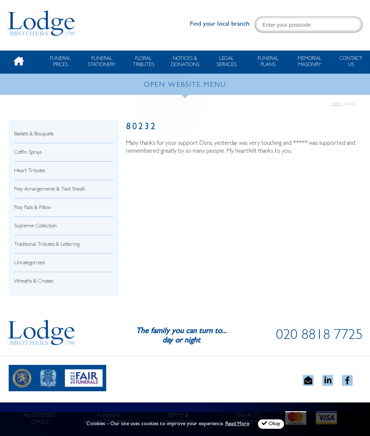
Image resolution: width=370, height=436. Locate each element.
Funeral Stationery (102, 61)
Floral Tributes (143, 61)
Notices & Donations (185, 61)
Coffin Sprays (28, 153)
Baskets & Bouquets (33, 134)
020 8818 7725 (319, 336)
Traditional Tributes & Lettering (46, 245)
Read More (237, 424)
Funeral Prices (60, 61)
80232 (141, 127)
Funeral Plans (268, 61)
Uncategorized (29, 263)
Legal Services (226, 61)
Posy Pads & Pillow (32, 208)
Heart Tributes (29, 171)
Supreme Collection (35, 226)
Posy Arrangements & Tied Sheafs (49, 189)
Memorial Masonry (310, 61)
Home (336, 104)
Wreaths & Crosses (33, 281)
